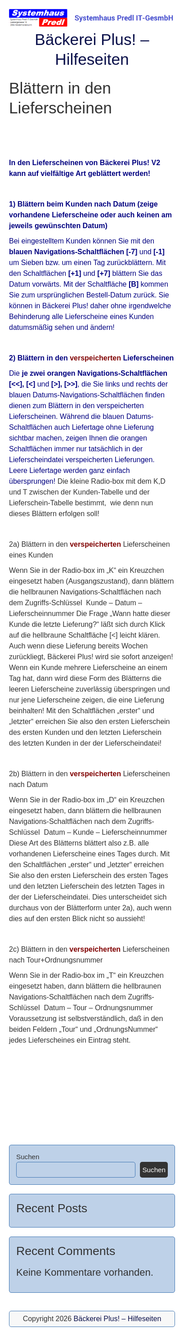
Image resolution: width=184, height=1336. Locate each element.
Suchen (28, 1157)
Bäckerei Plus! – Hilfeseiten (118, 1319)
